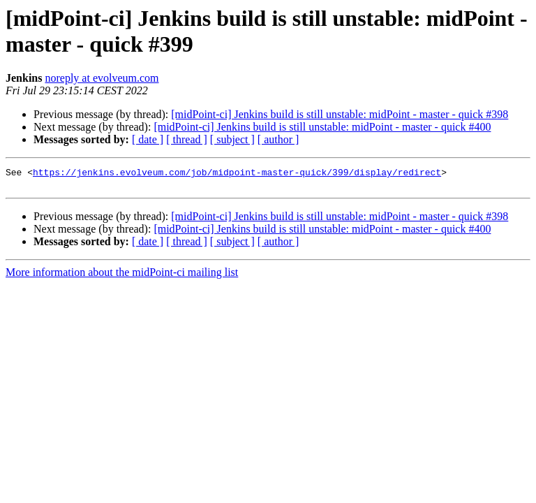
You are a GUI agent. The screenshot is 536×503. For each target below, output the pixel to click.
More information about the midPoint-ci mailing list (122, 276)
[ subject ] (232, 139)
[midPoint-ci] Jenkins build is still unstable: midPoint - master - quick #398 (339, 114)
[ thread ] (186, 139)
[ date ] (147, 139)
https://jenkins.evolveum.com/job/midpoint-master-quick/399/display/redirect (237, 174)
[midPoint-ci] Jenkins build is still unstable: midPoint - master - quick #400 (322, 127)
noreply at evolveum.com (101, 78)
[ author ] (278, 139)
